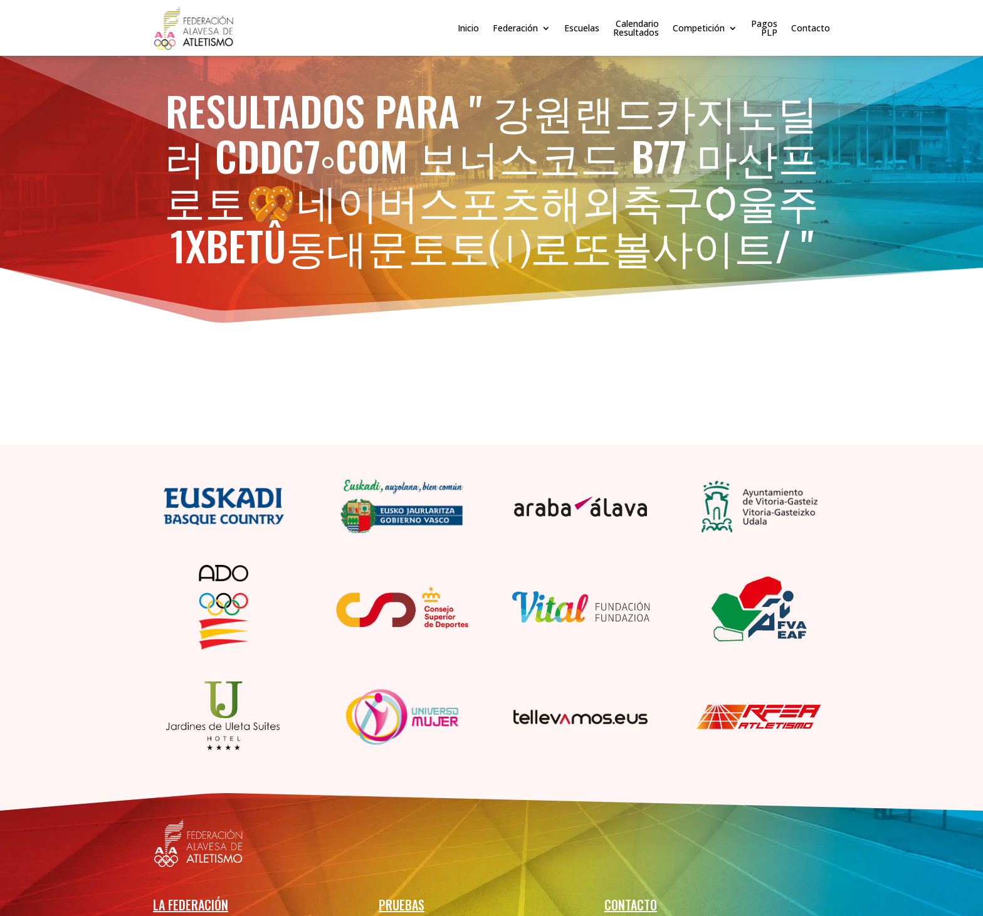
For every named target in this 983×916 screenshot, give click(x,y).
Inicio (468, 28)
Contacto (810, 28)
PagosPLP (764, 28)
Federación (515, 28)
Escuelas (581, 28)
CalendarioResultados (636, 28)
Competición (699, 28)
